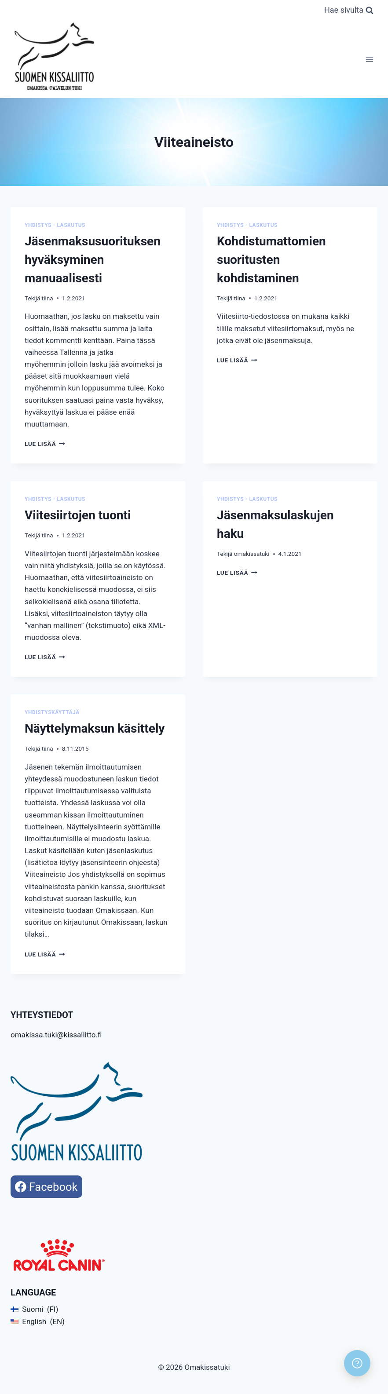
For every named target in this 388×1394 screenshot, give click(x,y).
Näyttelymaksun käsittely (95, 728)
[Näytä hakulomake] (348, 10)
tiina (47, 298)
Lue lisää (45, 443)
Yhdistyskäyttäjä (52, 712)
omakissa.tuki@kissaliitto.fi (56, 1034)
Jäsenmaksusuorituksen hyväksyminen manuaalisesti (93, 259)
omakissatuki (252, 553)
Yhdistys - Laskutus (55, 225)
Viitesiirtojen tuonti (78, 515)
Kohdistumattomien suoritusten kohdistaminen (271, 259)
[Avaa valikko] (369, 59)
